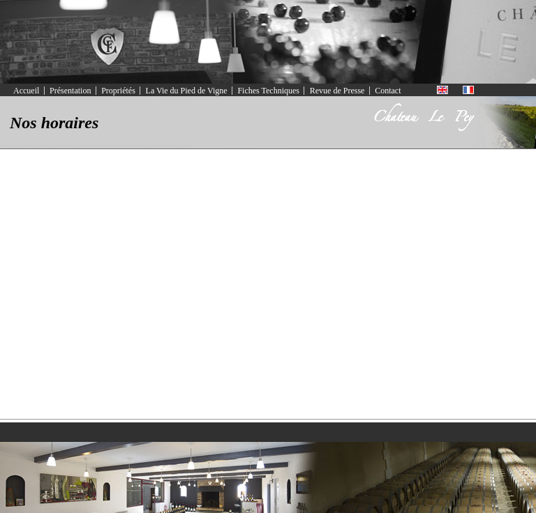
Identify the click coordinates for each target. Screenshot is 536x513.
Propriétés (118, 90)
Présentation (70, 90)
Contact (388, 90)
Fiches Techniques (268, 90)
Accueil (26, 90)
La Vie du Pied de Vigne (187, 90)
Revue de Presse (337, 90)
